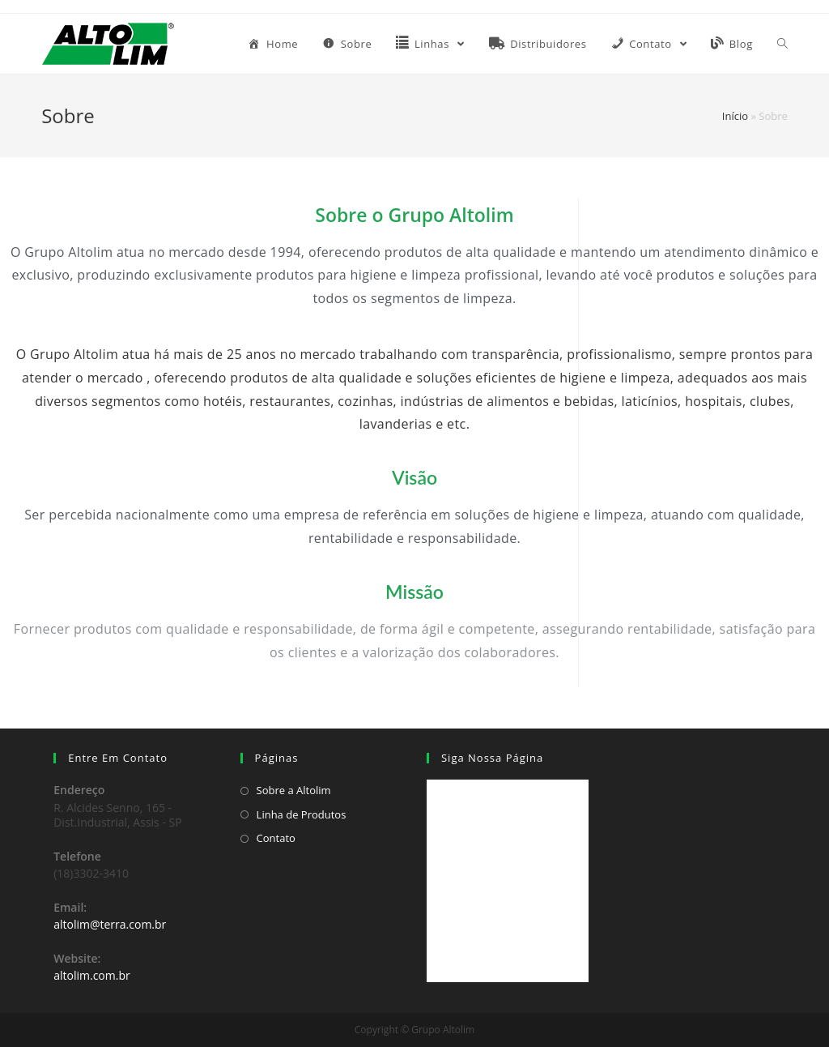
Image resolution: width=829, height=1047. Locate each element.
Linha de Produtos (301, 814)
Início (735, 116)
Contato (276, 838)
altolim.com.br (91, 975)
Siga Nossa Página (492, 757)
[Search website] (782, 44)
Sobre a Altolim (294, 790)
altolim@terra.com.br (109, 924)
